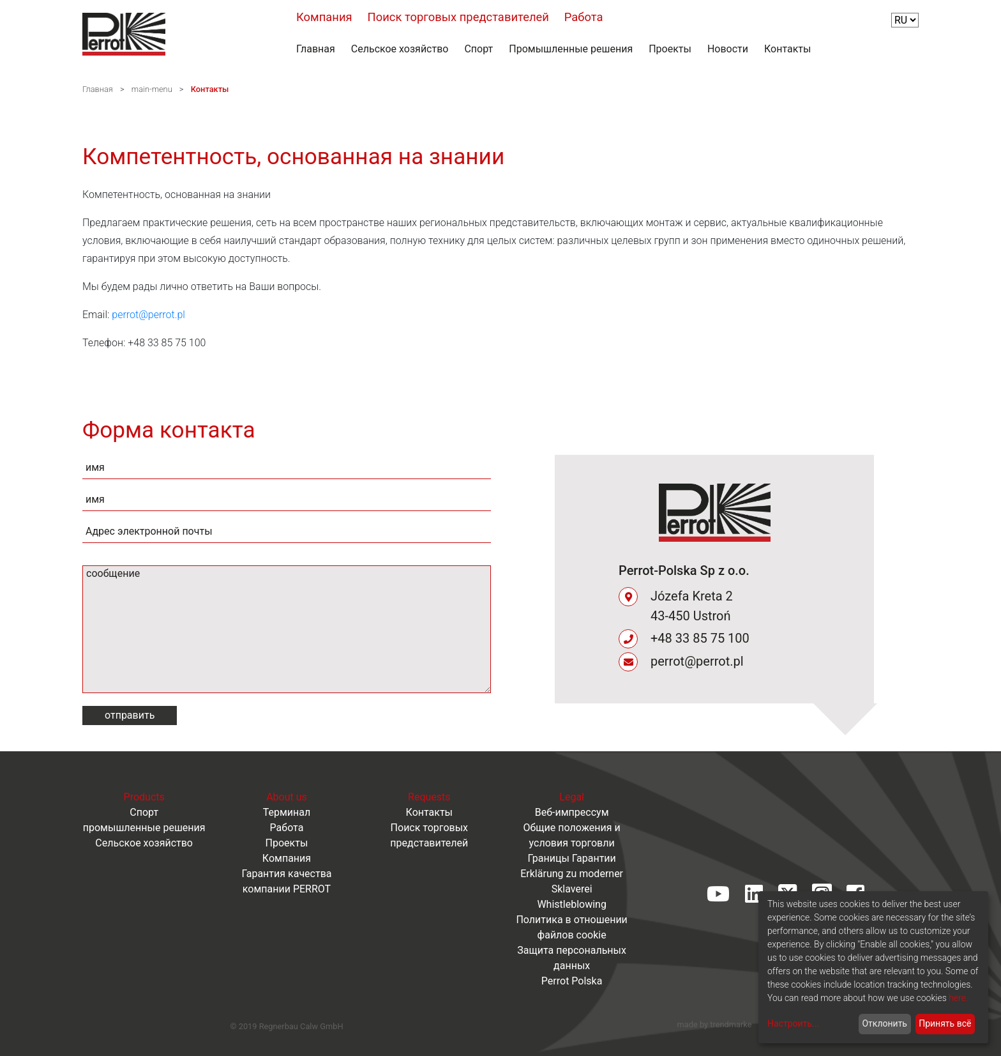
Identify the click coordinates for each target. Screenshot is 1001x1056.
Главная (315, 49)
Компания (324, 17)
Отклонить (884, 1023)
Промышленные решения (571, 49)
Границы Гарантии (571, 858)
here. (958, 998)
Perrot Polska (572, 981)
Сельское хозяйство (400, 49)
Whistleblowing (571, 904)
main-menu (152, 89)
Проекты (670, 49)
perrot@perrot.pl (148, 315)
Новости (727, 49)
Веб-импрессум (572, 812)
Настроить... (793, 1023)
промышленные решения (144, 828)
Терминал (287, 812)
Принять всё (945, 1023)
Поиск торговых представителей (458, 17)
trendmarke (730, 1024)
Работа (583, 17)
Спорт (478, 49)
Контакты (787, 49)
